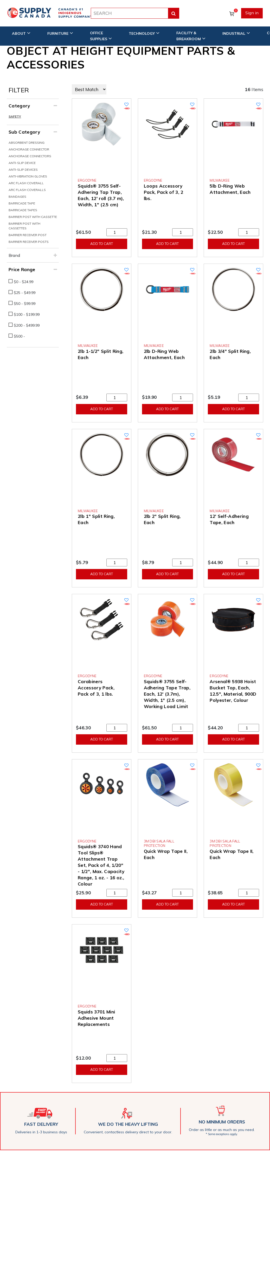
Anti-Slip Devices (23, 170)
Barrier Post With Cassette (33, 217)
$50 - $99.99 (24, 303)
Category (19, 105)
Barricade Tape (22, 203)
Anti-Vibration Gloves (28, 176)
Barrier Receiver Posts (29, 242)
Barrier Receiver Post (28, 235)
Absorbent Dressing (26, 143)
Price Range (22, 269)
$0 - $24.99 (23, 281)
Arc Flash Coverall (26, 183)
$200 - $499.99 (27, 325)
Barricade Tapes (23, 210)
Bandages (17, 196)
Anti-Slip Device (22, 163)
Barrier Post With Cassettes (24, 226)
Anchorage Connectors (30, 156)
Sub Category (24, 132)
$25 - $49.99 (24, 292)
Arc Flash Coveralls (27, 190)
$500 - (19, 336)
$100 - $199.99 (27, 314)
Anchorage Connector (29, 149)
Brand (14, 255)
